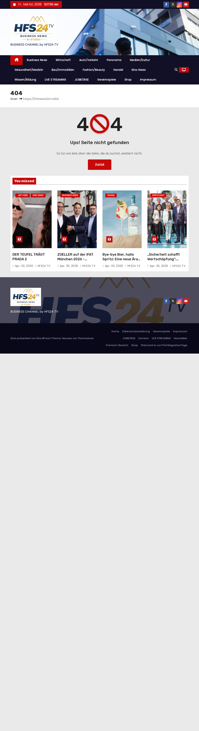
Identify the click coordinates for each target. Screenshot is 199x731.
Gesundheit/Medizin (29, 70)
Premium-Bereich (117, 345)
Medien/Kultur (140, 60)
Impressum (148, 80)
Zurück (99, 165)
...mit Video (22, 195)
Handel (118, 70)
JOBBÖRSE (82, 80)
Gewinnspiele (106, 80)
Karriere (144, 338)
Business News (37, 60)
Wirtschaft (63, 60)
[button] (176, 70)
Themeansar (86, 338)
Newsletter (180, 338)
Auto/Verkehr (88, 60)
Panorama (114, 60)
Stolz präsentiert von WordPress (30, 338)
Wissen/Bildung (25, 80)
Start (14, 99)
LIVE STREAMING (55, 80)
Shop (128, 80)
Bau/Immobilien (63, 70)
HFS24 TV (42, 266)
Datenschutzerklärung (136, 331)
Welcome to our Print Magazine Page (164, 345)
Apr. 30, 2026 (24, 266)
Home (115, 331)
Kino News (139, 70)
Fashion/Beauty (94, 70)
